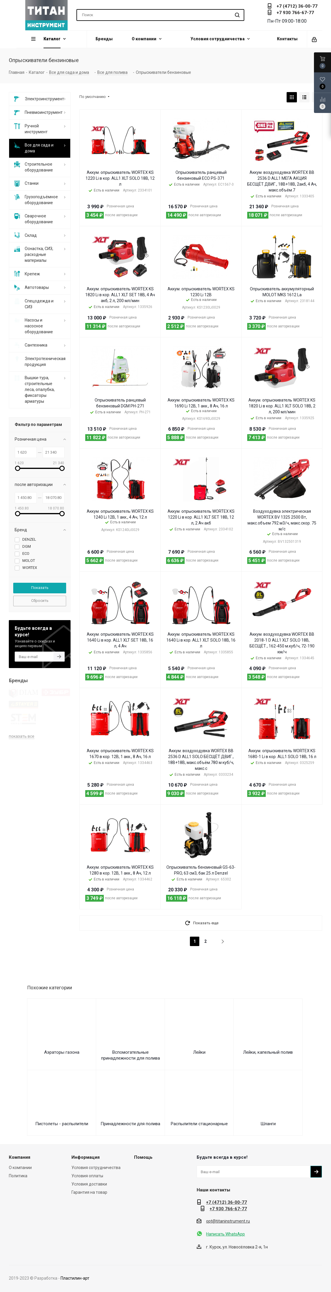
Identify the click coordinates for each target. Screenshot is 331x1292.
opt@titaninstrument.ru (228, 1221)
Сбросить (40, 600)
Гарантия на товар (89, 1192)
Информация (85, 1157)
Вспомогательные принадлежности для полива (130, 1055)
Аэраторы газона (61, 1052)
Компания (19, 1157)
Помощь (143, 1157)
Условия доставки (89, 1184)
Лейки (199, 1052)
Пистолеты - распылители (61, 1123)
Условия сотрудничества (96, 1167)
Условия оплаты (87, 1175)
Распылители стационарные (199, 1123)
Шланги (268, 1123)
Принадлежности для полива (130, 1123)
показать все (21, 703)
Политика (18, 1175)
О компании (20, 1167)
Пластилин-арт (75, 1278)
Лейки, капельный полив (268, 1052)
